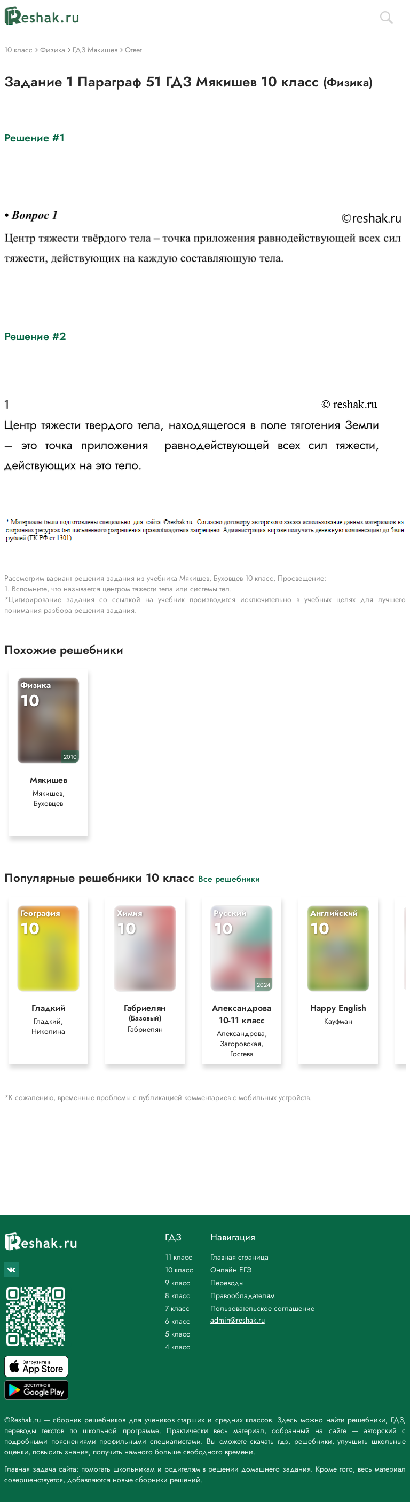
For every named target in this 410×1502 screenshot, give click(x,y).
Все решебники (229, 878)
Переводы (227, 1282)
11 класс (178, 1257)
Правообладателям (242, 1295)
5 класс (177, 1334)
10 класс (179, 1269)
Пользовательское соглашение (262, 1308)
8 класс (177, 1295)
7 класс (177, 1308)
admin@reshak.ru (237, 1320)
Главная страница (239, 1257)
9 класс (177, 1282)
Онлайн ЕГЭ (231, 1269)
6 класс (177, 1321)
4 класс (177, 1346)
